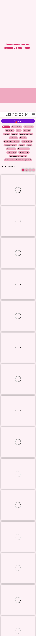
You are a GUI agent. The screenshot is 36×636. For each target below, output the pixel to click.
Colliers (6, 22)
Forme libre (9, 18)
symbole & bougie (10, 33)
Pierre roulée (28, 14)
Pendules (23, 25)
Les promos (11, 36)
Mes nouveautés (23, 36)
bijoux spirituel (24, 40)
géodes (21, 33)
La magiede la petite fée (18, 44)
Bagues (14, 22)
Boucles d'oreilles (26, 22)
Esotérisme (13, 25)
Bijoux (19, 18)
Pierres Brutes (16, 14)
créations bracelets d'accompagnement (18, 47)
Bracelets (27, 18)
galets (29, 33)
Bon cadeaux (11, 40)
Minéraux (6, 14)
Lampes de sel (27, 29)
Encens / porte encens (11, 29)
